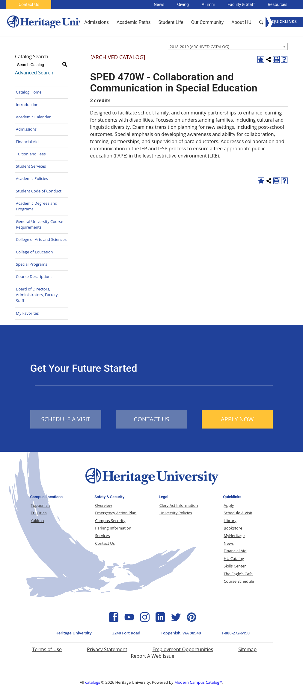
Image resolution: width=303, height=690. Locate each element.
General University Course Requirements (39, 224)
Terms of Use (47, 649)
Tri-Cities (39, 512)
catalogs (92, 682)
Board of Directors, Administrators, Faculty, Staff (37, 294)
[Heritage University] (58, 22)
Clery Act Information (178, 505)
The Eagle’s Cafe (238, 573)
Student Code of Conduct (38, 191)
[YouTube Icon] (129, 620)
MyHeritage (234, 535)
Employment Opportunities (183, 649)
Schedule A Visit (238, 512)
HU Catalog (234, 558)
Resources (277, 4)
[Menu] (284, 22)
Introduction (27, 104)
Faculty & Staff (241, 4)
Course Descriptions (34, 276)
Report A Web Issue (152, 656)
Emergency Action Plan (115, 512)
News (159, 4)
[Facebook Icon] (113, 620)
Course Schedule (239, 581)
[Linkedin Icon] (160, 620)
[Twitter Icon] (176, 620)
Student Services (31, 166)
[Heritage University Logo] (151, 486)
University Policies (175, 512)
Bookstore (233, 528)
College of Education (34, 252)
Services (102, 535)
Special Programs (31, 264)
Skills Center (235, 566)
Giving (183, 4)
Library (230, 520)
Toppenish (40, 505)
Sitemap (247, 649)
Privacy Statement (107, 649)
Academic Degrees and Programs (36, 206)
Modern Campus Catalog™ (198, 682)
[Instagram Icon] (145, 620)
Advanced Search (34, 72)
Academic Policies (32, 178)
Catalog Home (29, 92)
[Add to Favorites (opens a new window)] (260, 59)
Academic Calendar (33, 117)
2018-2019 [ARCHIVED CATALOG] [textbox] (199, 46)
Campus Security (110, 520)
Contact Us (29, 4)
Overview (103, 505)
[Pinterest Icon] (191, 620)
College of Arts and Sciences (41, 239)
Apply (229, 505)
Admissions (26, 129)
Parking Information (113, 528)
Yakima (37, 520)
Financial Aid (27, 141)
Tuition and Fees (31, 154)
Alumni (208, 4)
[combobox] (228, 46)
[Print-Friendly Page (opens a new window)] (276, 59)
